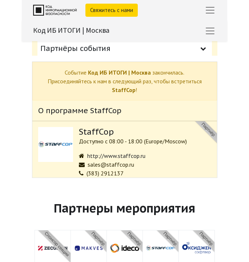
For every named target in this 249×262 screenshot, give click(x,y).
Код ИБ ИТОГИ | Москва (71, 30)
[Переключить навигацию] (210, 31)
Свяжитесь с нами (111, 10)
